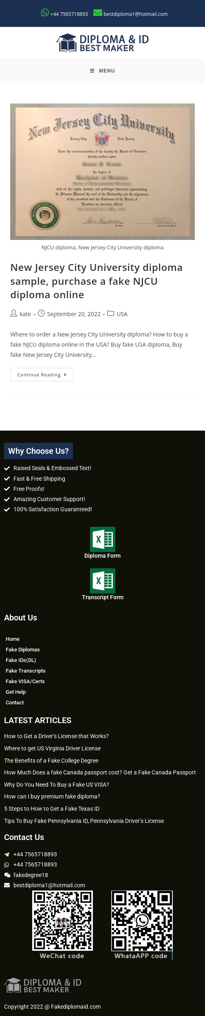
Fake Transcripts (26, 671)
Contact (15, 702)
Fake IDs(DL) (21, 660)
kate (25, 314)
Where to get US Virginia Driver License (52, 748)
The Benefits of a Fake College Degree (51, 760)
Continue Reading (45, 373)
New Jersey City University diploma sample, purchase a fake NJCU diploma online (96, 280)
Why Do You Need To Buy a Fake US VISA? (56, 784)
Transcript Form (102, 597)
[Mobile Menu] (102, 71)
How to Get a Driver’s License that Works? (56, 736)
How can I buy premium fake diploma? (52, 796)
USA (122, 314)
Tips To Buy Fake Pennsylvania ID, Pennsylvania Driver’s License (84, 821)
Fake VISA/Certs (25, 681)
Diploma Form (102, 555)
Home (13, 639)
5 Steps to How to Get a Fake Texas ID (51, 808)
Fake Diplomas (23, 650)
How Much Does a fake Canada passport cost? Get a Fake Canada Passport (100, 772)
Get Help (16, 692)
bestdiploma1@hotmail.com (136, 14)
